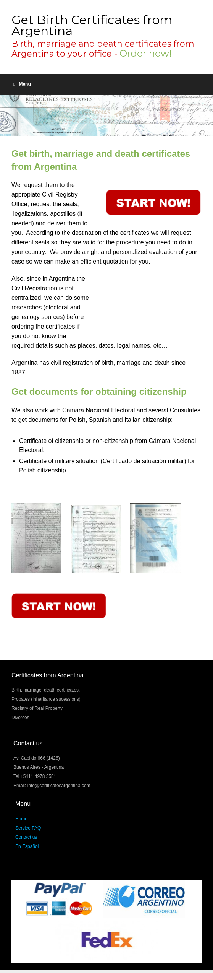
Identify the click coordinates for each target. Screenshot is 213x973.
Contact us (26, 837)
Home (21, 819)
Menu (22, 84)
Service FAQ (28, 828)
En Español (27, 846)
